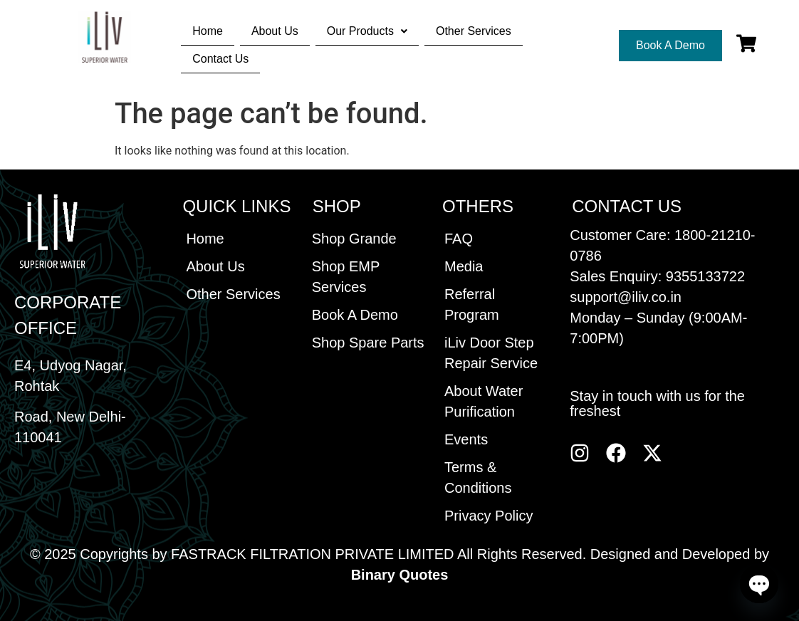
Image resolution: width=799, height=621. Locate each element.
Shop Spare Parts (368, 342)
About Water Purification (483, 401)
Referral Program (471, 304)
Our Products (367, 31)
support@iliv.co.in (626, 297)
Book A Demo (355, 315)
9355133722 (705, 276)
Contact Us (220, 59)
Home (207, 31)
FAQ (458, 238)
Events (466, 439)
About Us (274, 31)
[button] (367, 31)
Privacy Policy (488, 515)
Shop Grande (354, 238)
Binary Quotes (400, 575)
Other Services (473, 31)
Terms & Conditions (478, 477)
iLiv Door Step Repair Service (491, 353)
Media (463, 266)
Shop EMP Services (346, 277)
